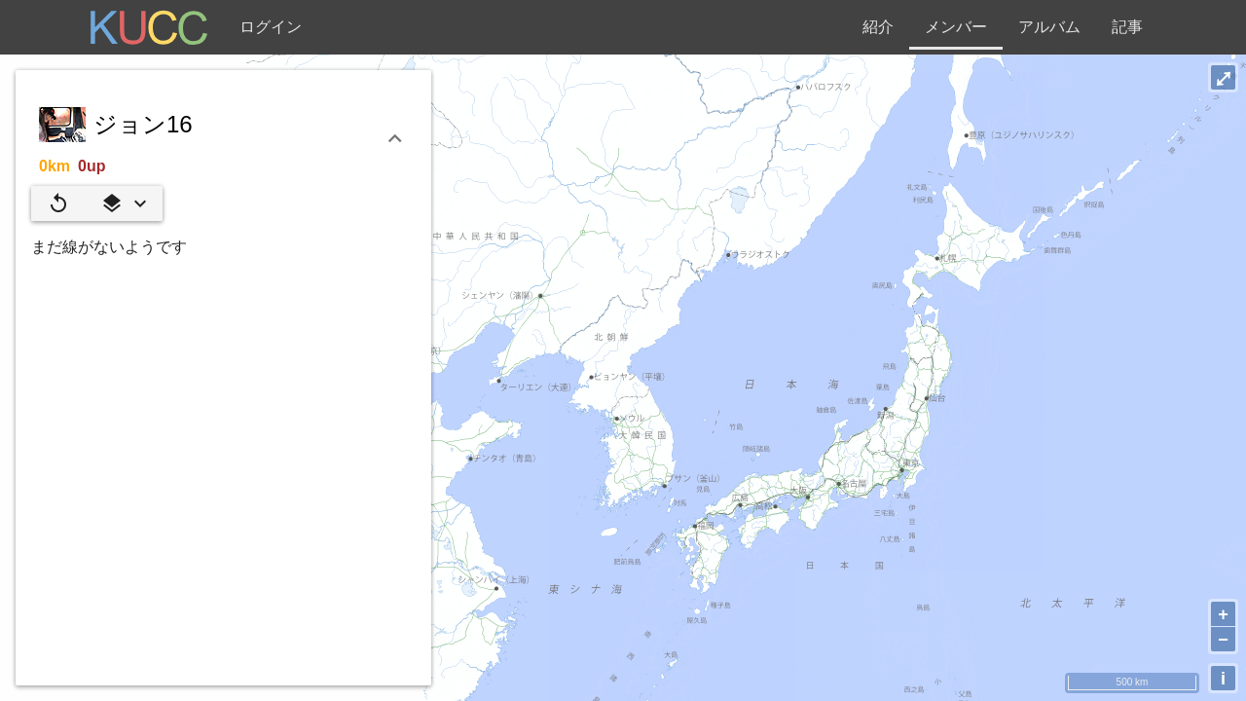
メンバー (956, 26)
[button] (124, 203)
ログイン (270, 26)
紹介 (878, 26)
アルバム (1049, 26)
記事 (1127, 26)
